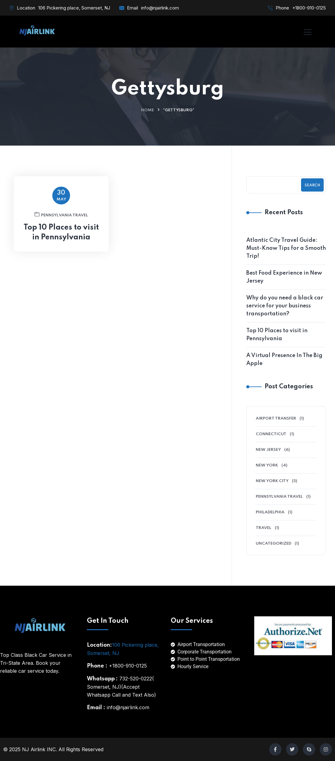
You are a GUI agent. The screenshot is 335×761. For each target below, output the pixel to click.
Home (147, 110)
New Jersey (268, 450)
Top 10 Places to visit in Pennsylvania (61, 235)
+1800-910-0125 (309, 8)
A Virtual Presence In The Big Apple (284, 359)
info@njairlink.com (160, 8)
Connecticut (271, 434)
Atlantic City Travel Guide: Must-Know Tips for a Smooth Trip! (286, 248)
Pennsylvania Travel (61, 217)
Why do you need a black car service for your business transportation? (284, 306)
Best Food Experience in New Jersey (284, 277)
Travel (263, 528)
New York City (272, 481)
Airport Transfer (276, 418)
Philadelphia (270, 512)
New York (267, 465)
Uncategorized (273, 544)
